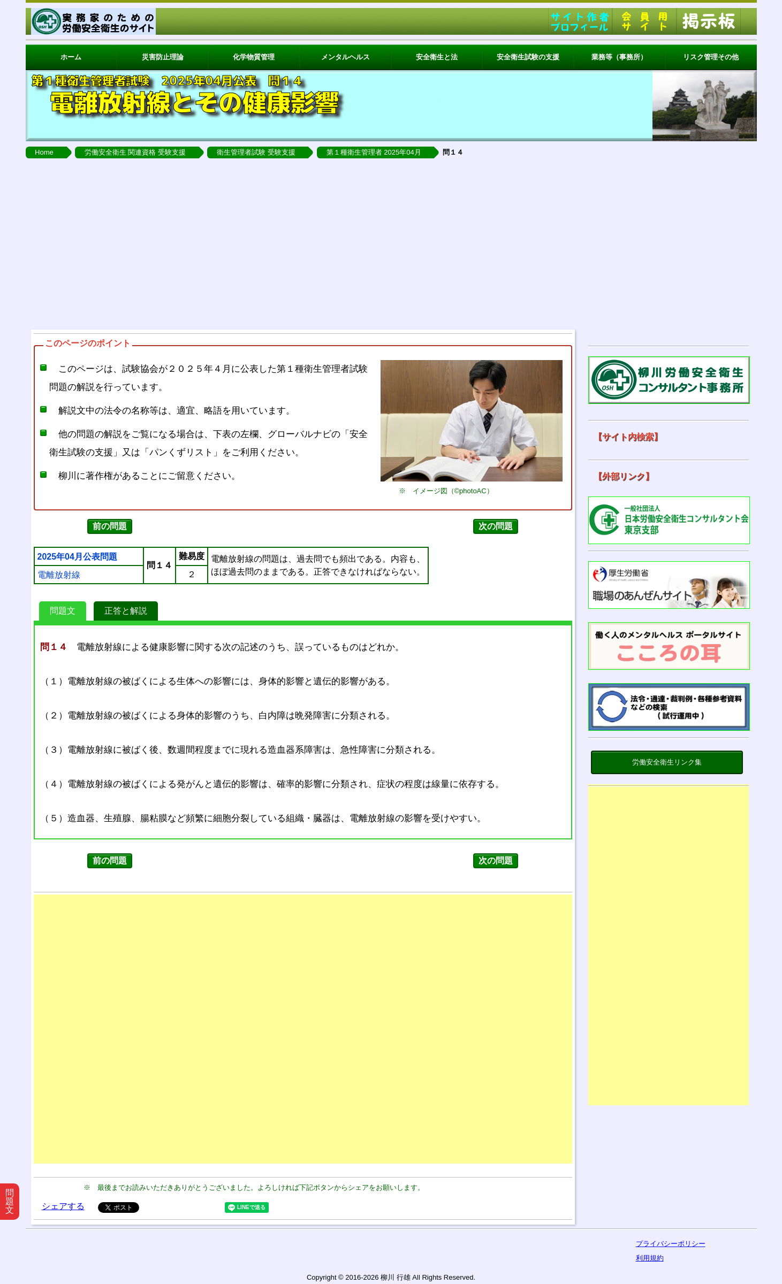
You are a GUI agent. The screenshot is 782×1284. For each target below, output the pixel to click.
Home (44, 152)
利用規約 (650, 1258)
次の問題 (496, 526)
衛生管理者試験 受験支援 (256, 152)
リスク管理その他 (711, 57)
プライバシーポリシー (670, 1244)
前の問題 (110, 526)
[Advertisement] (391, 244)
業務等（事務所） (619, 57)
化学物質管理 (254, 57)
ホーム (70, 57)
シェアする (63, 1206)
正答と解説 (125, 610)
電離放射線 (58, 575)
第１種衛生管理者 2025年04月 (374, 152)
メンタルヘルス (345, 57)
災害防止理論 (163, 57)
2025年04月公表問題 (77, 557)
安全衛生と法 (437, 57)
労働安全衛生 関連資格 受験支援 (135, 152)
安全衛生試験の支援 (528, 57)
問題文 (62, 610)
